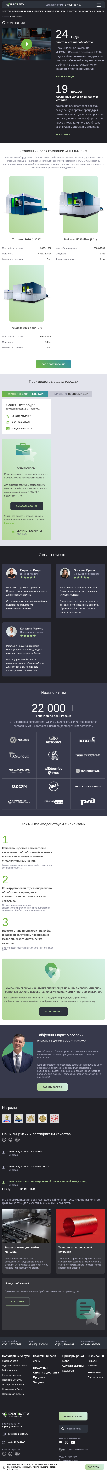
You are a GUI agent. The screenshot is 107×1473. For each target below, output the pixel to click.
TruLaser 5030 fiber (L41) (80, 239)
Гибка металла (9, 1370)
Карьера (60, 11)
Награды (92, 1361)
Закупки (38, 1382)
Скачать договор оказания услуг (28, 1166)
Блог (65, 1360)
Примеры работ (44, 11)
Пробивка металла (12, 1380)
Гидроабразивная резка (14, 1365)
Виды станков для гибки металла (22, 1249)
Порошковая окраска (13, 1394)
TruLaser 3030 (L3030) (26, 239)
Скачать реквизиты (29, 531)
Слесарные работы (12, 1389)
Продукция (74, 11)
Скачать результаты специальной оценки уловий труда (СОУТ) (47, 1181)
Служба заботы (73, 1365)
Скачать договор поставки (24, 1151)
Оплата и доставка (94, 11)
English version (95, 1377)
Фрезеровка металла (13, 1384)
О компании (95, 1356)
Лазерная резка (10, 1361)
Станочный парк (22, 11)
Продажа (39, 1377)
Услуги (6, 11)
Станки (36, 1361)
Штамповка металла (12, 1375)
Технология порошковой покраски (75, 1249)
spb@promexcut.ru (22, 428)
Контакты (9, 523)
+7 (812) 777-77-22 (21, 416)
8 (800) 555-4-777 (13, 496)
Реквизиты (92, 1365)
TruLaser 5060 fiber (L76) (26, 327)
